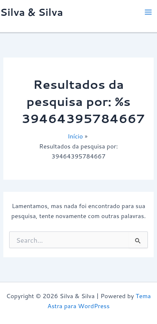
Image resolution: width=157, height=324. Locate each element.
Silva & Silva (31, 12)
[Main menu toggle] (148, 12)
